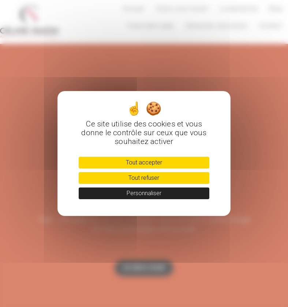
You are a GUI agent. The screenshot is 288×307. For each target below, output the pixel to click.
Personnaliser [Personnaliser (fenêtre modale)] (144, 193)
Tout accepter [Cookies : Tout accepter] (144, 162)
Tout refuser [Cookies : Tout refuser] (143, 177)
